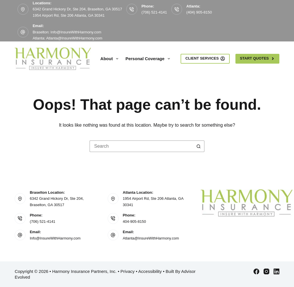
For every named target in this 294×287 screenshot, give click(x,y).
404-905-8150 (134, 221)
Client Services (205, 58)
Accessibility (150, 271)
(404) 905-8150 (199, 12)
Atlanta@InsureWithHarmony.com (151, 238)
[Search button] (198, 146)
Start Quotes (257, 58)
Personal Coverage (148, 58)
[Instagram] (266, 271)
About (110, 58)
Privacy (128, 271)
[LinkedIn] (276, 271)
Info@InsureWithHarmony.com (55, 238)
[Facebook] (256, 271)
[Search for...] (141, 146)
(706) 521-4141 (154, 12)
